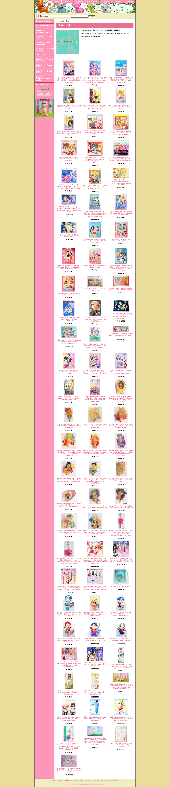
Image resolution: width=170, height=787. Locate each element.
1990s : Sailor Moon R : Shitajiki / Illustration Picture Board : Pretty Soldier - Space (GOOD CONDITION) (121, 316)
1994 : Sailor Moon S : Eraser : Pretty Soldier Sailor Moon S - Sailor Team (68, 158)
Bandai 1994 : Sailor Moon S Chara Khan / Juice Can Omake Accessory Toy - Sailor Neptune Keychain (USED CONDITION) (69, 561)
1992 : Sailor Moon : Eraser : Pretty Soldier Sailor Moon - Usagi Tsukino (121, 106)
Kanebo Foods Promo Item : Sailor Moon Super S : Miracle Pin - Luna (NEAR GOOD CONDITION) (69, 505)
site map (118, 1)
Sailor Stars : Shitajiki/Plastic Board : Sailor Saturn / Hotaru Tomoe (69, 371)
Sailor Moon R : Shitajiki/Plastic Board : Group (69, 294)
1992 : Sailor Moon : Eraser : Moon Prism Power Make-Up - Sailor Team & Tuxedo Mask (95, 106)
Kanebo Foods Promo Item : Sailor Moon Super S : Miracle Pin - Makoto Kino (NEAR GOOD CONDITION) (95, 480)
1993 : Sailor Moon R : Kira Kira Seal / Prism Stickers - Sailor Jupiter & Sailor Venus (121, 371)
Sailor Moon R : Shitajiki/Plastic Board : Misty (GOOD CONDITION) (121, 289)
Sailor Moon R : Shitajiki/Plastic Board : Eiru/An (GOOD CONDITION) (69, 319)
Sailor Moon (40, 54)
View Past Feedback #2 (44, 93)
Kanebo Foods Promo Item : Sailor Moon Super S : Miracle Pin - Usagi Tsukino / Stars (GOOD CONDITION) (69, 453)
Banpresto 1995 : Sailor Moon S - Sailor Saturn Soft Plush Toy (95, 639)
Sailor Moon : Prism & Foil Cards (44, 60)
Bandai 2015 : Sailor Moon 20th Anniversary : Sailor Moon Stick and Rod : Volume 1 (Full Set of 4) (121, 560)
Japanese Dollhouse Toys (44, 37)
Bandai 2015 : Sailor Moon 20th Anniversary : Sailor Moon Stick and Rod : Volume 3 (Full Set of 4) (95, 587)
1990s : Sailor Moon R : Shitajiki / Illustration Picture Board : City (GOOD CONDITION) (121, 213)
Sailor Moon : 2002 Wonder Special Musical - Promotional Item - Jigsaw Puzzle (68, 770)
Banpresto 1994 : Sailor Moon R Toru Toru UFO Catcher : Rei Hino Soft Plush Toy (68, 640)
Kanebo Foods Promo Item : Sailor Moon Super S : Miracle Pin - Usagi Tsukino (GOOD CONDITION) (95, 452)
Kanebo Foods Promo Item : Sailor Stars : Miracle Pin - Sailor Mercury (95, 506)
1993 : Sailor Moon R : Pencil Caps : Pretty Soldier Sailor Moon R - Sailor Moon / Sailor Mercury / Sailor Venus (121, 80)
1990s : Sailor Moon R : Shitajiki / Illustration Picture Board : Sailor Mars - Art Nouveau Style (68, 267)
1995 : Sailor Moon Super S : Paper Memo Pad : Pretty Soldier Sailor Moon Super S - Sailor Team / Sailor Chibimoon (68, 80)
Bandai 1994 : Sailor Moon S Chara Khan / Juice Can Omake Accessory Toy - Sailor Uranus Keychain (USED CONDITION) (121, 533)
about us (67, 1)
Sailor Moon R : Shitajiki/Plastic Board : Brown (95, 289)
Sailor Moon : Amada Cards (44, 66)
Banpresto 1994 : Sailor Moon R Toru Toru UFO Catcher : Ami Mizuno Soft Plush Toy (121, 613)
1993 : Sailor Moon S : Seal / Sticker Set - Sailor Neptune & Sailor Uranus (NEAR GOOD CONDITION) (95, 399)
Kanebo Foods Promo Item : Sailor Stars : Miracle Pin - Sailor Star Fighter (69, 532)
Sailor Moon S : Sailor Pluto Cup (121, 586)
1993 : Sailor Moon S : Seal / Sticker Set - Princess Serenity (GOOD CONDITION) (68, 398)
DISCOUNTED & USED (44, 85)
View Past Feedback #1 (44, 94)
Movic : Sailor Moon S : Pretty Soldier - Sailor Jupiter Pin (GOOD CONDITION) (69, 425)
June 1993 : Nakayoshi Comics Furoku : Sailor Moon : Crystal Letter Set (121, 744)
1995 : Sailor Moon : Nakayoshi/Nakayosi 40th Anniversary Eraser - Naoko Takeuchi (121, 182)
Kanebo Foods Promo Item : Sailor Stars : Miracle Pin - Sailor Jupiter (121, 506)
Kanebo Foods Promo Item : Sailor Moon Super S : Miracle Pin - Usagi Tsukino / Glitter (121, 425)
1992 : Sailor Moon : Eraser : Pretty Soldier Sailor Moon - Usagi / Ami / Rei (69, 133)
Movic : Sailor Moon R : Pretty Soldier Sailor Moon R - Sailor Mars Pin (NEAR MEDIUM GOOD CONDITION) (121, 399)
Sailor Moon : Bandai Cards (44, 72)
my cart (129, 1)
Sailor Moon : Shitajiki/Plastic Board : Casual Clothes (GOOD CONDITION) (95, 240)
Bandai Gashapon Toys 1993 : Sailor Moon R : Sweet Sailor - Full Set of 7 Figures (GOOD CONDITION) (69, 664)
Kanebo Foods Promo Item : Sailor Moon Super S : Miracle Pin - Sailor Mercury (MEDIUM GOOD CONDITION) (121, 453)
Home (58, 21)
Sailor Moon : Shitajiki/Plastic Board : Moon (69, 235)
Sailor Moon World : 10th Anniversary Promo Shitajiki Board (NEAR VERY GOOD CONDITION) (95, 371)
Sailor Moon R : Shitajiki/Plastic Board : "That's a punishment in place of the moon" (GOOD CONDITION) (121, 268)
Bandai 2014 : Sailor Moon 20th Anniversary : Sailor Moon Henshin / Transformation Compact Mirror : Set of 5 (95, 561)
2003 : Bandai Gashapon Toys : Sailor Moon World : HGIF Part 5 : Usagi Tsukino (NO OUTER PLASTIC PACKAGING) (121, 686)
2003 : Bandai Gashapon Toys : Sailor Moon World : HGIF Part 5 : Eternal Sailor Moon (121, 718)
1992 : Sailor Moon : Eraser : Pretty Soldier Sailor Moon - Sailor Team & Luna (68, 106)
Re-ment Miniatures (43, 21)
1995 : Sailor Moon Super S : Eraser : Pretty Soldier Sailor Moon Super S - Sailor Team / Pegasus (121, 159)
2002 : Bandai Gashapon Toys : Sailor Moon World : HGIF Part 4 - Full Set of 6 (94, 664)
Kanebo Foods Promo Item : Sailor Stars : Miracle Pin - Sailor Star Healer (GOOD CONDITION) (95, 532)
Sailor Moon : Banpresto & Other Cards (43, 79)
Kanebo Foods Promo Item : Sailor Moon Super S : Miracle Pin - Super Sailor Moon (95, 425)
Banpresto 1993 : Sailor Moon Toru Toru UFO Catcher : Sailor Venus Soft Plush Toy (95, 614)
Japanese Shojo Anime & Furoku (45, 49)
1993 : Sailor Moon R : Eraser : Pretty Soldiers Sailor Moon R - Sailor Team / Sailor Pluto (121, 132)
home (57, 1)
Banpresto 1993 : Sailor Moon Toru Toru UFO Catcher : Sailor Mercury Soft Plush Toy (69, 614)
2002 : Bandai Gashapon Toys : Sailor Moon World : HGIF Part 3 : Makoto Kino (68, 692)
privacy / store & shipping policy (86, 1)
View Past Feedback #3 (44, 91)
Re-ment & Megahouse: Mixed (43, 31)
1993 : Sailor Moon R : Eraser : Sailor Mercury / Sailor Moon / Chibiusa (95, 132)
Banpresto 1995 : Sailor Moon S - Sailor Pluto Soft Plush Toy (121, 639)
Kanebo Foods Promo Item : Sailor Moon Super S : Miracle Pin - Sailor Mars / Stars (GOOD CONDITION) (69, 479)
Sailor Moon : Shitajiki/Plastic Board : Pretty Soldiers (121, 240)
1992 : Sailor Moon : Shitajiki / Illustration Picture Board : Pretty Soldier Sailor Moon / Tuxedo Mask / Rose (69, 209)
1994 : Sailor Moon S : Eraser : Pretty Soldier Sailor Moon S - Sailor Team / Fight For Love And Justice (95, 160)
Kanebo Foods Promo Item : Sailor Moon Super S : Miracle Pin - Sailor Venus (121, 479)
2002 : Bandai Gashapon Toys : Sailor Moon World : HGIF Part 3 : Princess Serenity (94, 692)
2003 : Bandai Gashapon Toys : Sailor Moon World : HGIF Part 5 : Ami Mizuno (94, 718)
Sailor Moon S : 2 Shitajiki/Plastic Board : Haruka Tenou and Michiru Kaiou (121, 335)
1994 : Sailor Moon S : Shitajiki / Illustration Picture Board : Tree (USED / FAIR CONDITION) (95, 345)
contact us (106, 1)
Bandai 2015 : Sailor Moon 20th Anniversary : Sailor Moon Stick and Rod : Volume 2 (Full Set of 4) (68, 587)
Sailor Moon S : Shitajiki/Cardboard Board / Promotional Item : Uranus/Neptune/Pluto (69, 341)
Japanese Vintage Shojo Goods (43, 43)
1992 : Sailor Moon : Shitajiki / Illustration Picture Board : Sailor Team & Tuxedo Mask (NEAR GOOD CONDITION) (95, 214)
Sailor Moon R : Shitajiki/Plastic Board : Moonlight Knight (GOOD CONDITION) (95, 319)
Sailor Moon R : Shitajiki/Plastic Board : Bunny (95, 266)
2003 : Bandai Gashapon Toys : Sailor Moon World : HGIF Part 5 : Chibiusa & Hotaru (68, 718)
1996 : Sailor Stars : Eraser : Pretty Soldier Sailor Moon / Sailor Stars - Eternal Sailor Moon (95, 186)
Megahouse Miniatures (44, 26)
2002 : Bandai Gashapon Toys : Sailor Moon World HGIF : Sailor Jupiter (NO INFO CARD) (121, 666)
